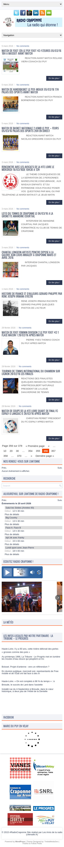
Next (58, 597)
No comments (23, 46)
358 (5, 455)
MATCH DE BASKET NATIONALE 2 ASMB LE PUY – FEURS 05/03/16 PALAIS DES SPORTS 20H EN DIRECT (30, 129)
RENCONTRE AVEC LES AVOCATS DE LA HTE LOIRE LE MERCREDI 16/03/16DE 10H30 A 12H (28, 168)
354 (30, 450)
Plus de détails (12, 514)
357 (53, 450)
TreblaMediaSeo (51, 842)
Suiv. (60, 467)
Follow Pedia (36, 843)
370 (19, 455)
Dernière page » (44, 455)
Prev (6, 597)
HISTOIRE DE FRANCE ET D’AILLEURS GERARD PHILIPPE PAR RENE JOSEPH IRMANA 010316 (32, 295)
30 (17, 450)
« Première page (35, 445)
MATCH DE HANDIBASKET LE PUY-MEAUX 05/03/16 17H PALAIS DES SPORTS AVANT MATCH (30, 90)
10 (4, 450)
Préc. (4, 467)
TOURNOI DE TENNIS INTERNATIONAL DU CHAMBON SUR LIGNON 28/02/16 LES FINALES (31, 372)
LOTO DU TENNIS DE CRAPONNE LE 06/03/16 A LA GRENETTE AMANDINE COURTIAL (27, 214)
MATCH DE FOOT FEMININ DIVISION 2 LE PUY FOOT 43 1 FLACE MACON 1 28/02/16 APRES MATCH (30, 333)
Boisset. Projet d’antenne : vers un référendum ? (25, 674)
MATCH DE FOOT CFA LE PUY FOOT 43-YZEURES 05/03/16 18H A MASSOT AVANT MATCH (31, 52)
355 (38, 450)
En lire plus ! (54, 78)
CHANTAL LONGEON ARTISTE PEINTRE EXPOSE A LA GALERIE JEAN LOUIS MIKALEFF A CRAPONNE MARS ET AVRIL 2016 (29, 255)
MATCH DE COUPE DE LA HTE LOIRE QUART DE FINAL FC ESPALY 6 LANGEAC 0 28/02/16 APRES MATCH (30, 412)
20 (11, 450)
